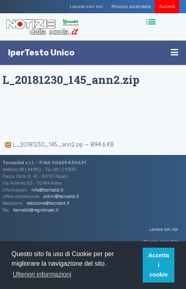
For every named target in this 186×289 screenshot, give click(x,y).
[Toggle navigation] (152, 22)
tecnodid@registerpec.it (36, 210)
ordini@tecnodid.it (61, 196)
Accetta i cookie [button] (158, 265)
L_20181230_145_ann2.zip (45, 144)
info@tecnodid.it (47, 190)
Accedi (167, 6)
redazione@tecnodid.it (47, 203)
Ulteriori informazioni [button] (42, 274)
